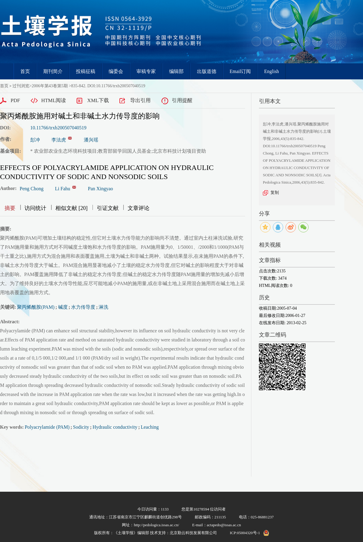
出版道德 (206, 71)
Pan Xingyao (100, 188)
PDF (15, 100)
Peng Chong (32, 188)
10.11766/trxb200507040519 (58, 127)
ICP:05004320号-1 (245, 532)
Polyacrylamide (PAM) (47, 427)
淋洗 (103, 307)
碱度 (63, 307)
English (271, 71)
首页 (25, 71)
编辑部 (176, 71)
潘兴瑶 (91, 139)
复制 (274, 192)
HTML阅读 (53, 100)
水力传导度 (83, 307)
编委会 (116, 71)
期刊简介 (53, 71)
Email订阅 (240, 71)
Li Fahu (62, 188)
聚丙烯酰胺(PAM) (35, 307)
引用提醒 (182, 100)
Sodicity (81, 427)
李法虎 (58, 139)
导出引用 (140, 100)
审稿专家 (146, 71)
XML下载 (98, 100)
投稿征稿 (85, 71)
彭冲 (35, 139)
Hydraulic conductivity (115, 427)
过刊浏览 (20, 86)
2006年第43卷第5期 (50, 86)
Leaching (150, 427)
